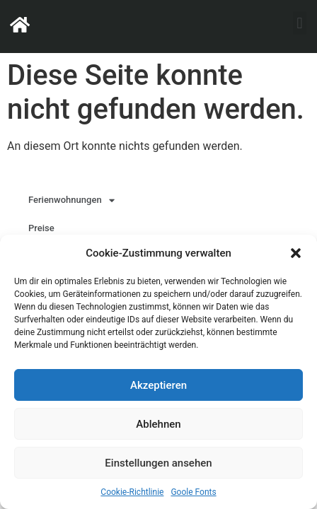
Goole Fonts (193, 492)
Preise (41, 228)
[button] (296, 253)
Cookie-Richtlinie (131, 492)
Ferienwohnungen (71, 200)
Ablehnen (158, 424)
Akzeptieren (158, 385)
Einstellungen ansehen (158, 463)
